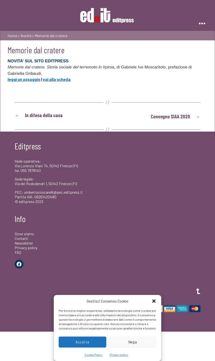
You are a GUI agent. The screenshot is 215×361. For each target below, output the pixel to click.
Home (12, 35)
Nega (132, 342)
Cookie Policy (93, 354)
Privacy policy (119, 354)
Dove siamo (24, 233)
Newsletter (24, 242)
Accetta (82, 342)
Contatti (21, 238)
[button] (153, 301)
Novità (26, 35)
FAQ (18, 252)
